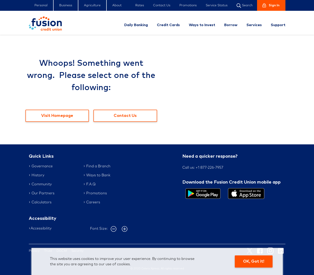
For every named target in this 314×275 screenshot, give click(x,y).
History (38, 175)
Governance (42, 166)
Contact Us (161, 5)
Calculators (42, 202)
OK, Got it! (253, 261)
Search (245, 5)
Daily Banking (136, 25)
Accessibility (41, 228)
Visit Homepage (57, 116)
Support (278, 25)
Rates (139, 5)
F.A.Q (90, 184)
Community (42, 184)
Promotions (188, 5)
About (117, 5)
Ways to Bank (98, 175)
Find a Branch (98, 166)
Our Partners (43, 193)
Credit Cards (168, 25)
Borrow (230, 25)
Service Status (217, 5)
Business (65, 5)
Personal (40, 5)
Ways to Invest (202, 25)
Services (254, 25)
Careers (93, 202)
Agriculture (92, 5)
